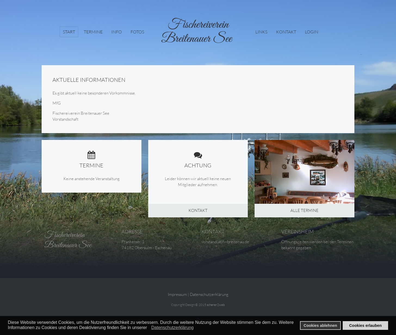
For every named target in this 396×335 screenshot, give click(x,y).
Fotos (137, 32)
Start (69, 32)
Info (116, 32)
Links (261, 32)
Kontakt (286, 32)
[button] (148, 328)
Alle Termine (304, 210)
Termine (93, 32)
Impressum (177, 294)
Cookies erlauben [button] (365, 325)
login (311, 32)
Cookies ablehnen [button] (320, 325)
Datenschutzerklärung (209, 294)
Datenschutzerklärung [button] (172, 327)
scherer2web (216, 305)
